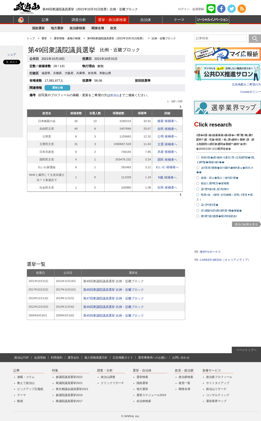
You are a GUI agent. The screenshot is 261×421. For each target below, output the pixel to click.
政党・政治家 (184, 370)
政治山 (114, 95)
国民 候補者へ (167, 159)
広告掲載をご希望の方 (246, 84)
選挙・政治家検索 (112, 20)
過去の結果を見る (246, 224)
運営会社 (73, 357)
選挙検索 (142, 376)
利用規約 (56, 357)
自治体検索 (144, 401)
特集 (55, 370)
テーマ (179, 20)
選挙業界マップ (216, 401)
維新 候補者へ (167, 121)
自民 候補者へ (167, 129)
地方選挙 (57, 28)
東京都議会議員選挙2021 (72, 389)
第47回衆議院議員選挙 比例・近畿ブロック (113, 298)
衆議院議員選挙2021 (69, 383)
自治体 (145, 20)
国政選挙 (38, 28)
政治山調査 (108, 376)
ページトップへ (246, 350)
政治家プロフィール (219, 376)
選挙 (44, 38)
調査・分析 (105, 370)
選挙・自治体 (142, 370)
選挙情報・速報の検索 (67, 38)
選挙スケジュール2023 (151, 395)
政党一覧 (184, 383)
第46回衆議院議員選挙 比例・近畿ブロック (113, 307)
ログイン (184, 9)
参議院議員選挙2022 (69, 376)
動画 (20, 401)
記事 (45, 20)
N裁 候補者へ (167, 177)
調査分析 (79, 20)
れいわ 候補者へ (167, 167)
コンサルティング (217, 395)
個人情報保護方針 (96, 357)
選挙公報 (57, 87)
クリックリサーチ (112, 383)
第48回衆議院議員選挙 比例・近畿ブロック (113, 289)
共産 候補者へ (167, 151)
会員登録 (198, 9)
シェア (11, 54)
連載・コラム (26, 376)
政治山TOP (21, 357)
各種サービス (211, 370)
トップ (31, 38)
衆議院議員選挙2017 (69, 401)
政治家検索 (77, 28)
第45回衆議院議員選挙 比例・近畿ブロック (113, 315)
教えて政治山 (26, 383)
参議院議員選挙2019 (69, 395)
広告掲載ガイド (123, 357)
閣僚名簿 (97, 28)
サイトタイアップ (217, 383)
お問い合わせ (181, 357)
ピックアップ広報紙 (30, 389)
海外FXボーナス (210, 251)
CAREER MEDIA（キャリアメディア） (225, 259)
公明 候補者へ (167, 136)
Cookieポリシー (250, 91)
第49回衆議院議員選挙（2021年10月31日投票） (116, 38)
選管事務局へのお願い (152, 357)
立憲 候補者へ (167, 144)
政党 (113, 28)
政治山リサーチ (216, 389)
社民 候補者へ (167, 187)
